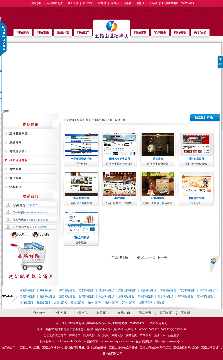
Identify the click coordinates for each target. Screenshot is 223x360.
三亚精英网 (43, 302)
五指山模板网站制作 (186, 347)
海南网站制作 (39, 10)
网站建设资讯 (18, 151)
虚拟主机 (88, 3)
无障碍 (153, 3)
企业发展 (60, 313)
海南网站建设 (21, 10)
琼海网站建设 (148, 10)
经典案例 (15, 187)
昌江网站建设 (126, 296)
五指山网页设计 (211, 347)
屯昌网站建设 (47, 296)
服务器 (102, 3)
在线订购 (124, 313)
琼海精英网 (77, 302)
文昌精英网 (60, 302)
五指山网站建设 (111, 10)
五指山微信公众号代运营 (155, 347)
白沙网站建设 (106, 296)
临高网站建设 (87, 296)
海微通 (140, 3)
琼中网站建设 (205, 296)
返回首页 (166, 313)
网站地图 (145, 313)
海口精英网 (26, 302)
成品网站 (15, 142)
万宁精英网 (128, 302)
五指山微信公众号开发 (123, 347)
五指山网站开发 (74, 347)
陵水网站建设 (165, 296)
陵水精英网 (94, 302)
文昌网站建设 (131, 10)
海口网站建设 (56, 10)
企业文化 (81, 313)
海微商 (115, 3)
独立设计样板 (18, 160)
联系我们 (102, 313)
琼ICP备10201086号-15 (169, 341)
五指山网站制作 (52, 347)
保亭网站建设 (185, 296)
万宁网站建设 (166, 10)
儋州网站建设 (92, 10)
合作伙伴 (39, 313)
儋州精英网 (111, 302)
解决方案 (15, 178)
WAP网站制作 (55, 3)
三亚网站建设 (74, 10)
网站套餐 (15, 169)
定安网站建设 (202, 10)
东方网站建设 (184, 10)
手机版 (185, 313)
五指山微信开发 (96, 347)
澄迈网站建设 (67, 296)
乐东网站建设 (146, 296)
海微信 (128, 3)
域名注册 (73, 3)
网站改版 (36, 3)
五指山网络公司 (112, 353)
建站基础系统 (18, 133)
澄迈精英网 (145, 302)
